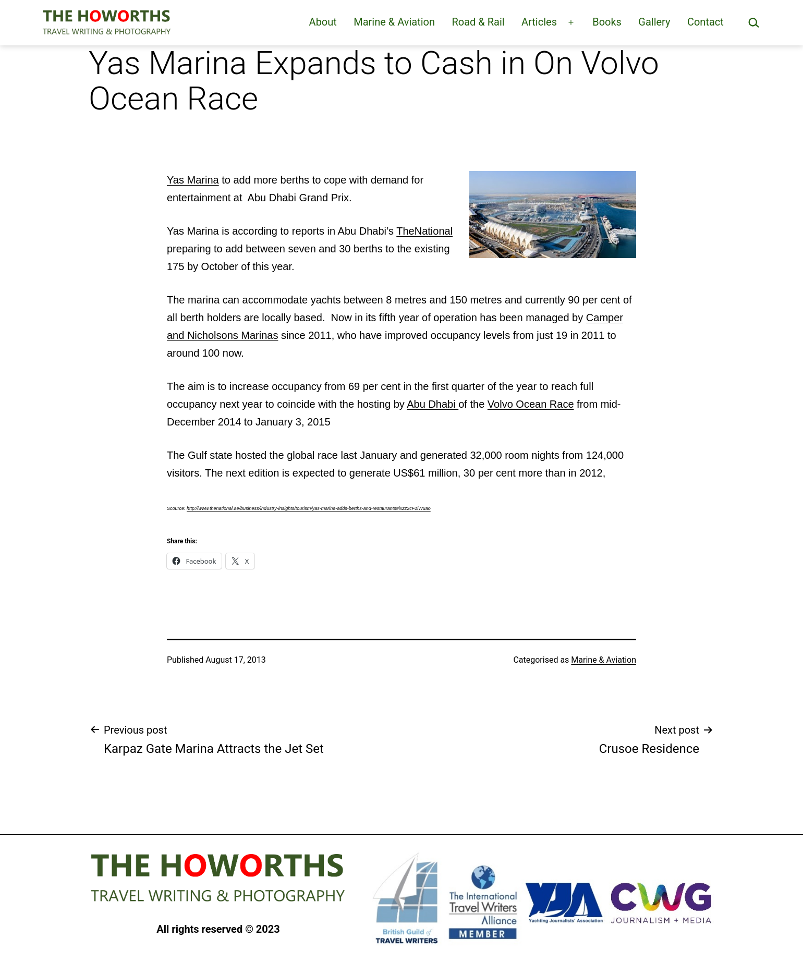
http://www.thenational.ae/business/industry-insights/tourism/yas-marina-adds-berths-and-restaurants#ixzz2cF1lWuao (309, 508)
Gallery (654, 22)
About (323, 22)
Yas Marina (193, 180)
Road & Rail (478, 22)
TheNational (424, 231)
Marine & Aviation (394, 22)
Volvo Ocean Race (531, 404)
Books (607, 22)
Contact (705, 22)
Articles (539, 22)
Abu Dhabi (432, 404)
